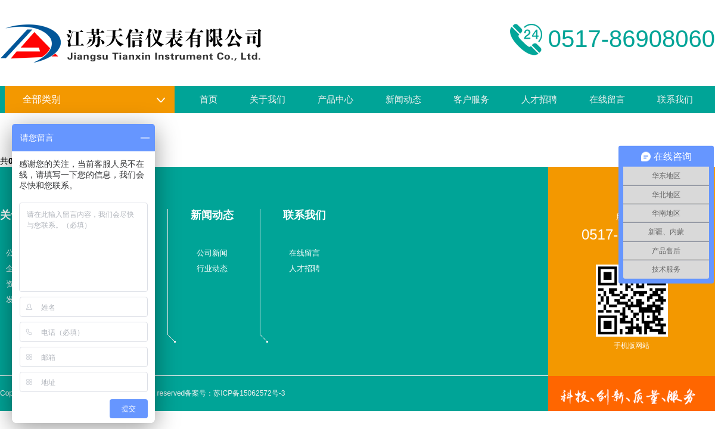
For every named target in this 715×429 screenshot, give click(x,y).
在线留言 (607, 99)
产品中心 (335, 99)
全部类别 (94, 99)
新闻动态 (403, 99)
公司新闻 (212, 252)
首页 (208, 99)
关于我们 (267, 99)
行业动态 (212, 268)
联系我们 (675, 99)
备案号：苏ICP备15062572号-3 (235, 393)
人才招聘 (539, 99)
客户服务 (471, 99)
